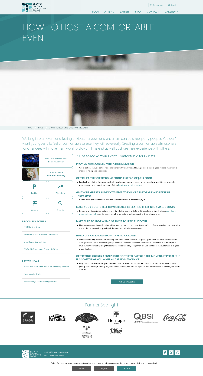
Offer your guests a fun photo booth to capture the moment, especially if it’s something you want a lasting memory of (128, 258)
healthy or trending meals (129, 185)
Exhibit (124, 11)
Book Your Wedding (56, 175)
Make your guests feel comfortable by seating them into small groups (125, 206)
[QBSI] (146, 318)
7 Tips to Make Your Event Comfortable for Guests (115, 156)
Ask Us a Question (127, 282)
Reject (104, 368)
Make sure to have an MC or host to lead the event (111, 221)
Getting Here (156, 5)
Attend (109, 11)
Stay (138, 11)
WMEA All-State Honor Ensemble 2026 (41, 249)
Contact (153, 11)
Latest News (30, 261)
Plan (95, 11)
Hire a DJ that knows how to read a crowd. (106, 235)
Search (172, 5)
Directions (60, 193)
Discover (34, 210)
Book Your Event (56, 162)
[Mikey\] (116, 331)
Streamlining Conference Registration (40, 281)
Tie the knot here (56, 172)
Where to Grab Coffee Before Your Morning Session (46, 267)
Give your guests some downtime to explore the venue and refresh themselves (123, 194)
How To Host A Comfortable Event (88, 32)
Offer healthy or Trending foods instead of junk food (114, 178)
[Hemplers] (87, 318)
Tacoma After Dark (32, 274)
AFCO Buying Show (32, 227)
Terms (81, 368)
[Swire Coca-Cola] (175, 318)
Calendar (171, 11)
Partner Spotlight (101, 305)
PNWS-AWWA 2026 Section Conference (41, 234)
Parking (34, 193)
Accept (127, 368)
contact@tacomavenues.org (56, 352)
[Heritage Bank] (116, 318)
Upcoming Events (34, 221)
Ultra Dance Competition (35, 242)
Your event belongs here (56, 159)
